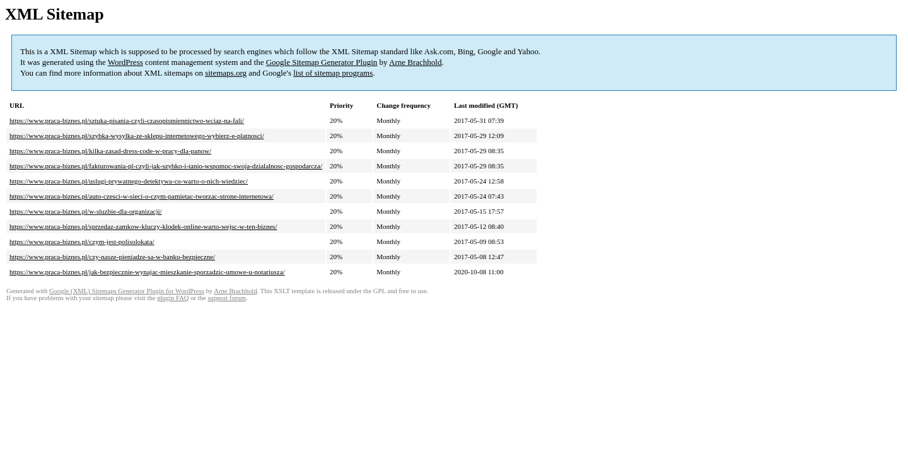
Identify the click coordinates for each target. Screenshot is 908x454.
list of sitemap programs (333, 73)
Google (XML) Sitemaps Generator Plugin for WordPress (126, 291)
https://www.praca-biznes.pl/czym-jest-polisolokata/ (81, 241)
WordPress (125, 62)
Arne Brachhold (415, 62)
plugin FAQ (173, 297)
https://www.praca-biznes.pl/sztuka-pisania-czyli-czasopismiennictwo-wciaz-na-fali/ (126, 120)
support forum (226, 297)
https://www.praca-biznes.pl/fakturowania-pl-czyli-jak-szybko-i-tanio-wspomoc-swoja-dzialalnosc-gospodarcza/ (165, 166)
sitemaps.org (226, 73)
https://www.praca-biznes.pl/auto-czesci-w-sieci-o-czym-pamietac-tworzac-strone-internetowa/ (141, 196)
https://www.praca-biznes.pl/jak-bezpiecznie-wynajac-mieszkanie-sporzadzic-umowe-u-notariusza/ (147, 272)
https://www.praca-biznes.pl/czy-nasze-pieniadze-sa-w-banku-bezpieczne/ (112, 256)
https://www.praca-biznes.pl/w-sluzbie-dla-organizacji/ (85, 211)
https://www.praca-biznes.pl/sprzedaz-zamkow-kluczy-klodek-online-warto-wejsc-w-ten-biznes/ (143, 226)
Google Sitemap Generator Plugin (322, 62)
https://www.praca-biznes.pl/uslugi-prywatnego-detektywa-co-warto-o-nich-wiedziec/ (128, 181)
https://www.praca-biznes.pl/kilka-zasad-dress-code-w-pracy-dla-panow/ (110, 150)
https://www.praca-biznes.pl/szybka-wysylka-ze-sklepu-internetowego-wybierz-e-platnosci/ (136, 135)
